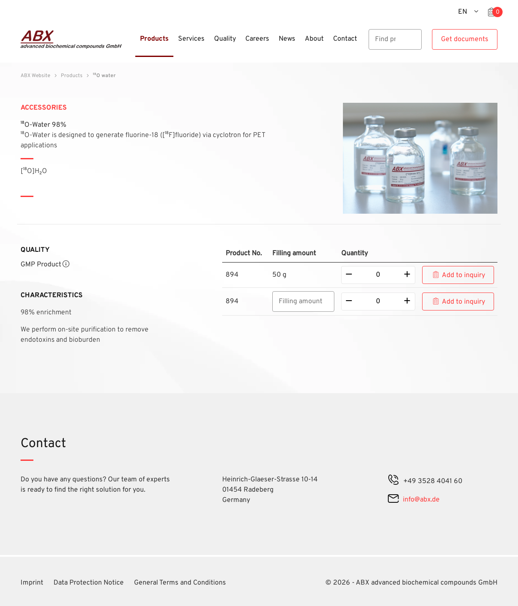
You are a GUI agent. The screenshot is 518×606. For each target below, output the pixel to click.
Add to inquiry (463, 275)
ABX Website (35, 75)
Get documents (464, 39)
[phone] (393, 481)
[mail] (393, 500)
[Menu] (132, 44)
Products (72, 75)
